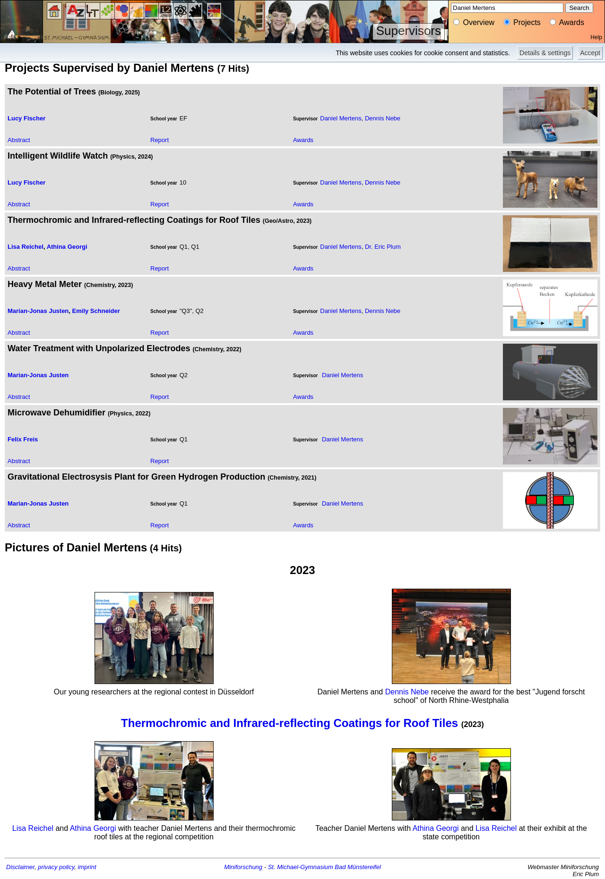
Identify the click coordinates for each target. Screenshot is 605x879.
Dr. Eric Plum (383, 246)
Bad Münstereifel (358, 867)
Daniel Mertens (340, 118)
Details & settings (544, 53)
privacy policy (56, 867)
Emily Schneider (96, 310)
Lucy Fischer (26, 118)
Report (159, 140)
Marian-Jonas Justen (38, 310)
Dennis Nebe (382, 118)
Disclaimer (20, 867)
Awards (303, 140)
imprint (87, 867)
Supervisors (408, 31)
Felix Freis (23, 439)
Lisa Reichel (25, 246)
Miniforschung (243, 867)
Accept (590, 53)
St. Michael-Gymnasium (300, 867)
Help (596, 37)
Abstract (19, 140)
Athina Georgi (67, 246)
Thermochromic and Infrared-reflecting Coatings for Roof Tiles (289, 723)
